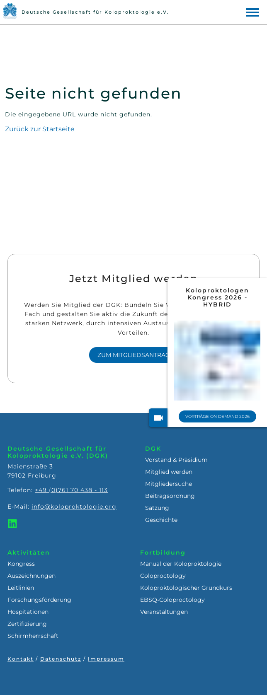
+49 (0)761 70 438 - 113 (71, 490)
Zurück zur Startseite (40, 129)
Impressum (106, 659)
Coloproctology (163, 575)
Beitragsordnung (170, 496)
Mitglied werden (168, 471)
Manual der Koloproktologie (180, 563)
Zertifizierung (27, 623)
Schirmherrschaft (32, 635)
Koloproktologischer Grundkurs (186, 587)
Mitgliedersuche (168, 483)
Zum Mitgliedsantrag (133, 355)
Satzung (157, 508)
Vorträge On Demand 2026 (217, 416)
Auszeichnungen (31, 575)
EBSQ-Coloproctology (172, 599)
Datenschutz (60, 659)
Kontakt (20, 659)
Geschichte (161, 520)
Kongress (21, 563)
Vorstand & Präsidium (176, 459)
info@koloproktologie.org (74, 506)
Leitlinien (20, 587)
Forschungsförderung (39, 599)
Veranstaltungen (164, 611)
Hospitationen (28, 611)
